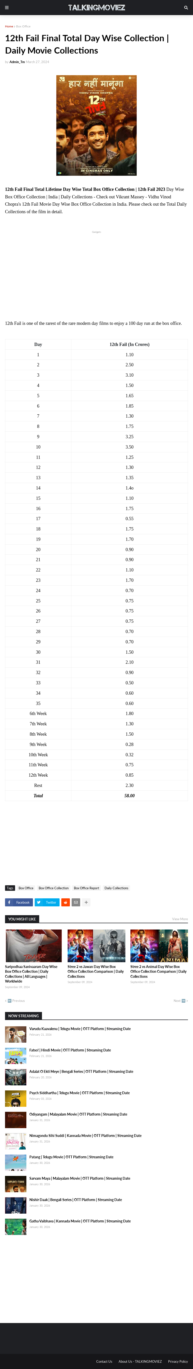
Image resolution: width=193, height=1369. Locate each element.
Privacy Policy (178, 1361)
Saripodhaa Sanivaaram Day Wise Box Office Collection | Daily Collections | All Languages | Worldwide (31, 974)
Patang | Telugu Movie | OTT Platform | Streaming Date (71, 1157)
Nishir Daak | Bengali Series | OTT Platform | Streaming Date (75, 1200)
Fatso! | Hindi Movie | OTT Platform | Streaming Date (70, 1050)
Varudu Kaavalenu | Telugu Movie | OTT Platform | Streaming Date (80, 1029)
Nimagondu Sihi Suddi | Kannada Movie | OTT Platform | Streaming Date (85, 1135)
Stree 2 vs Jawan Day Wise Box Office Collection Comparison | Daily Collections (96, 971)
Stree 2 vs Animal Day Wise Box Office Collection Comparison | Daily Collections (158, 971)
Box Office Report (86, 888)
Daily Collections (116, 888)
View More (180, 919)
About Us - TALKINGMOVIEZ (140, 1361)
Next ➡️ (179, 1001)
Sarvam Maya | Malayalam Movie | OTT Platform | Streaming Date (79, 1178)
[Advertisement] (96, 269)
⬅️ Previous (16, 1001)
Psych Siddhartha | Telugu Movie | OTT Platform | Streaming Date (79, 1093)
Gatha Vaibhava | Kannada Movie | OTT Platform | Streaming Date (80, 1221)
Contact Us (104, 1361)
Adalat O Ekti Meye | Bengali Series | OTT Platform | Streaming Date (81, 1071)
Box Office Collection (54, 888)
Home (9, 26)
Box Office (23, 26)
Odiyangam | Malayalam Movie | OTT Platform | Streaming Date (78, 1114)
